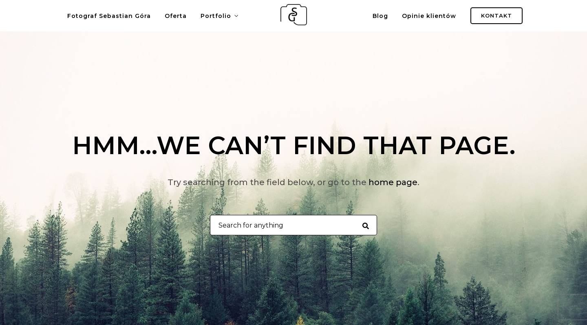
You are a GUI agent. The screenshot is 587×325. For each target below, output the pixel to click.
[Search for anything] (365, 225)
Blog (380, 16)
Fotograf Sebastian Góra (109, 16)
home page (393, 182)
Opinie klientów (429, 16)
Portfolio (216, 16)
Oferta (176, 16)
